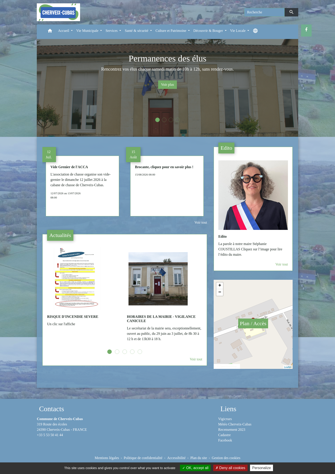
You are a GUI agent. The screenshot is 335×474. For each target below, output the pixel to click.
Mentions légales (107, 458)
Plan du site (198, 458)
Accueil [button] (64, 31)
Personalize (261, 468)
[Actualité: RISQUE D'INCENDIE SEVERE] (84, 289)
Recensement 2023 (231, 429)
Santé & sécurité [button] (137, 31)
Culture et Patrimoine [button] (171, 31)
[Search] (264, 12)
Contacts (51, 409)
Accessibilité (176, 458)
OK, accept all (195, 468)
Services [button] (111, 31)
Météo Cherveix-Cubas (234, 424)
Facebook (225, 440)
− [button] (219, 292)
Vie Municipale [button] (87, 31)
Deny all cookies (230, 468)
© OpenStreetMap (227, 366)
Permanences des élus (168, 58)
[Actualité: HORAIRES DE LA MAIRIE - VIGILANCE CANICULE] (164, 297)
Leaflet (288, 367)
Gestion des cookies (226, 458)
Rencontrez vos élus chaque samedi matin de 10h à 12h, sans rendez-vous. (167, 69)
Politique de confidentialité (143, 458)
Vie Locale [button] (238, 31)
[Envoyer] (291, 12)
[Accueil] (58, 12)
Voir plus (167, 84)
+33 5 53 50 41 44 (50, 435)
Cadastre (224, 435)
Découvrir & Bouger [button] (208, 31)
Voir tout (200, 222)
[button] (50, 31)
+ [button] (219, 285)
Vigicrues (225, 419)
